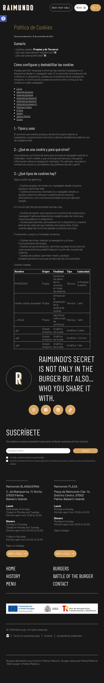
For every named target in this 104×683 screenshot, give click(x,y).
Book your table (61, 7)
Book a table (17, 553)
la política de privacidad (34, 457)
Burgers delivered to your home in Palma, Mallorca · (33, 660)
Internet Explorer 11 (27, 103)
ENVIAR (85, 450)
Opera (20, 109)
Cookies (48, 635)
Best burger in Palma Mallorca (23, 663)
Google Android (25, 94)
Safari (20, 112)
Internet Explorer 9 (26, 100)
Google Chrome (25, 91)
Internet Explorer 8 (26, 97)
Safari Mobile (23, 116)
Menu (11, 584)
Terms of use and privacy (26, 635)
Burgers (61, 568)
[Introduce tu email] (38, 450)
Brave (20, 119)
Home (11, 568)
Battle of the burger (73, 576)
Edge (19, 88)
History (13, 576)
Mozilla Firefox (24, 106)
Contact (60, 584)
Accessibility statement (69, 635)
